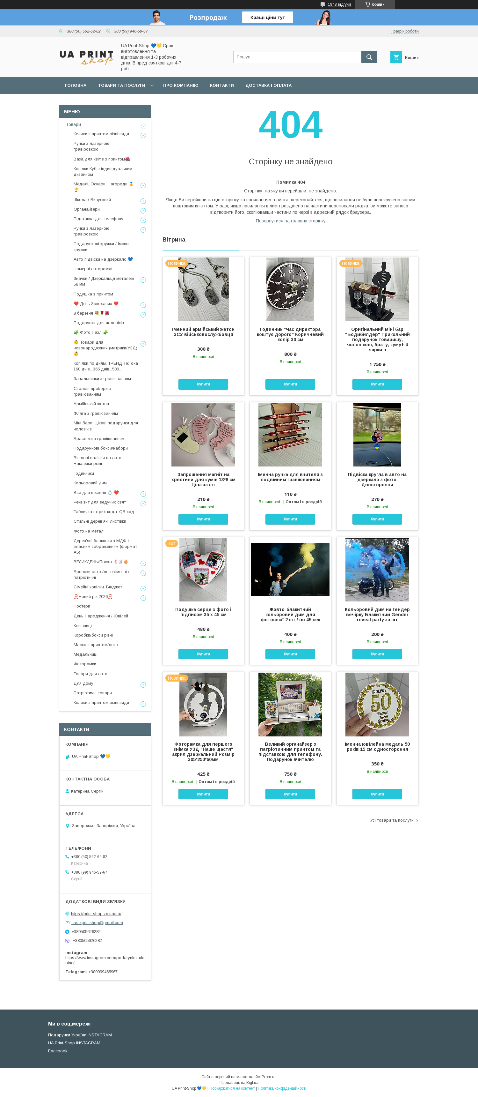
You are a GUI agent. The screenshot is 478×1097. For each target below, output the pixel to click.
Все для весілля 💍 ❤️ (96, 492)
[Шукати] (369, 57)
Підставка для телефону (98, 218)
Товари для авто (90, 673)
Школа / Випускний (92, 199)
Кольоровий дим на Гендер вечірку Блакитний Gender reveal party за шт (377, 614)
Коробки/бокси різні (93, 635)
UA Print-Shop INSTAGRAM (74, 1043)
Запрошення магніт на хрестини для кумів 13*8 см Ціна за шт (203, 479)
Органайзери (87, 209)
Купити (203, 384)
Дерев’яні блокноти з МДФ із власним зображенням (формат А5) (105, 546)
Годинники (84, 473)
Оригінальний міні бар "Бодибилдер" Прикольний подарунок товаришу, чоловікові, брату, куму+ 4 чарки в (377, 339)
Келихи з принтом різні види (101, 133)
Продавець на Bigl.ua (239, 1082)
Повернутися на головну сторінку (291, 220)
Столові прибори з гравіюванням (92, 391)
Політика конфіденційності (282, 1088)
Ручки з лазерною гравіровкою (91, 146)
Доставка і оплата (268, 85)
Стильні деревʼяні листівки (100, 521)
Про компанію (181, 85)
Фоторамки (85, 663)
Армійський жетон (91, 403)
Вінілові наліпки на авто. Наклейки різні (98, 460)
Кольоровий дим (90, 483)
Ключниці (83, 625)
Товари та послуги (121, 85)
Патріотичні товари (93, 692)
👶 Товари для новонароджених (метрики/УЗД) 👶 (105, 348)
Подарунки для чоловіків (99, 322)
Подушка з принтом (93, 294)
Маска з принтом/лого (96, 644)
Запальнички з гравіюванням (102, 378)
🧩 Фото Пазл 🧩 (91, 332)
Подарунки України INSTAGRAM (80, 1035)
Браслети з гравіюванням (99, 438)
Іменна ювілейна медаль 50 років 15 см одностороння (377, 747)
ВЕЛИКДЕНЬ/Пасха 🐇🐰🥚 (101, 561)
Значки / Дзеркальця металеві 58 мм (104, 281)
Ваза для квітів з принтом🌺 (102, 159)
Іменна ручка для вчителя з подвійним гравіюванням (290, 477)
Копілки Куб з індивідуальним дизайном (103, 171)
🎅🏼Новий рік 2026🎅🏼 (93, 596)
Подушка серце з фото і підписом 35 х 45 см (203, 612)
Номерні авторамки (93, 268)
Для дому (83, 683)
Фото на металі (89, 531)
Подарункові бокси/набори (101, 448)
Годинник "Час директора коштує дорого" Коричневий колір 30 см (290, 334)
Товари (73, 124)
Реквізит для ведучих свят (100, 502)
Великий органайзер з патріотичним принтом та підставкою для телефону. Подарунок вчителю (290, 752)
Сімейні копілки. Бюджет (98, 587)
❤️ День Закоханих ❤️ (96, 303)
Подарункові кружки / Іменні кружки (101, 246)
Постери (82, 606)
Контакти (222, 85)
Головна (75, 85)
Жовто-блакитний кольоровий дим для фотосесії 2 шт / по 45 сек (290, 614)
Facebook (58, 1050)
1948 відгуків (339, 4)
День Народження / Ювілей (101, 616)
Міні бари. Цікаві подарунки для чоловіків (106, 426)
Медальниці (86, 654)
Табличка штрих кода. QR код (104, 511)
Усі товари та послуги (392, 820)
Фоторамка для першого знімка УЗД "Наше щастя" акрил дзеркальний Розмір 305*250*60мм (203, 752)
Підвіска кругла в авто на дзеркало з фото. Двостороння (377, 479)
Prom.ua (269, 1077)
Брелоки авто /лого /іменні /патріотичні (101, 574)
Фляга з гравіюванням (96, 413)
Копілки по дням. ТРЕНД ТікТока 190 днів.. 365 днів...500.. (106, 366)
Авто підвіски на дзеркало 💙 (103, 259)
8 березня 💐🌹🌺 (92, 313)
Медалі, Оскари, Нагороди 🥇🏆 (104, 187)
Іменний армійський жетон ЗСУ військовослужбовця (203, 332)
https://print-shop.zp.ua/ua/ (96, 913)
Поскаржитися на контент (232, 1088)
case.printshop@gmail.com (97, 922)
